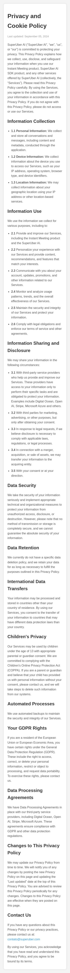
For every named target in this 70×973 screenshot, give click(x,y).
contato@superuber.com (23, 939)
